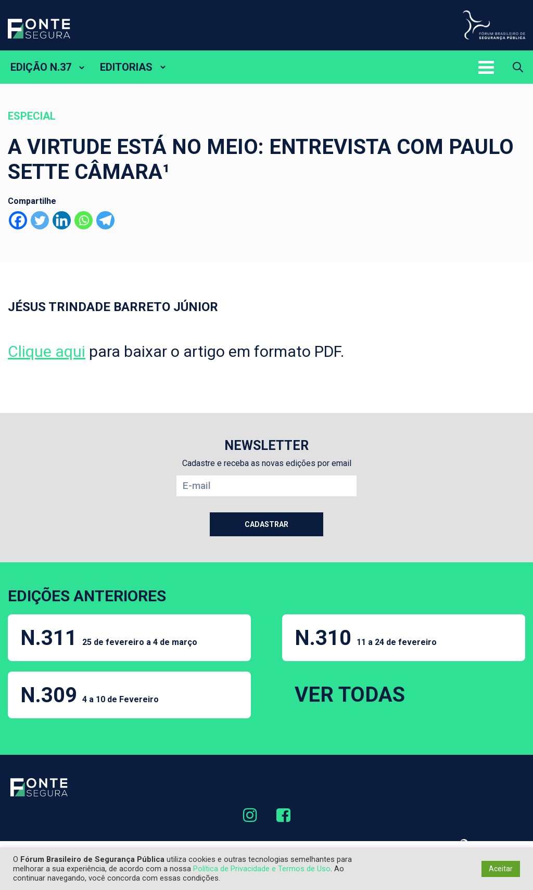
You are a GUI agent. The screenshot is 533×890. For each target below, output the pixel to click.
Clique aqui (46, 351)
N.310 (366, 638)
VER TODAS (350, 694)
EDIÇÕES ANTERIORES (87, 596)
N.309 (89, 695)
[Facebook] (18, 220)
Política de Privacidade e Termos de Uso (262, 868)
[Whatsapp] (83, 220)
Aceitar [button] (501, 869)
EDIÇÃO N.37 (40, 67)
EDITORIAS (126, 67)
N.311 (108, 638)
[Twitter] (40, 220)
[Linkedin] (62, 220)
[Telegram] (105, 220)
